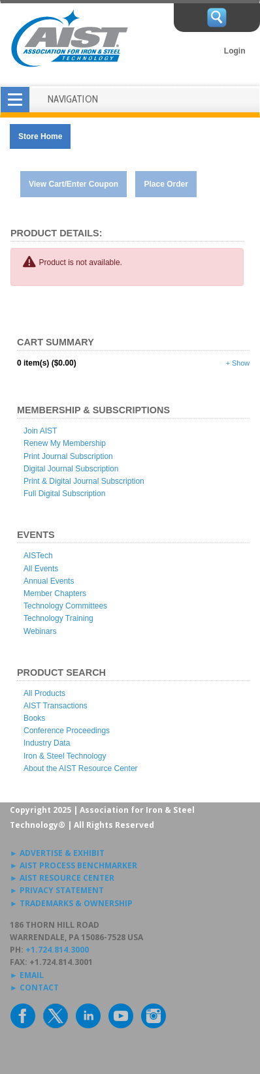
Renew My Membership (65, 443)
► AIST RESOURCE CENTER (62, 877)
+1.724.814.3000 (57, 949)
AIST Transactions (56, 705)
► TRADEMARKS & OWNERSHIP (71, 903)
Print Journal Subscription (68, 456)
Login (235, 50)
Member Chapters (55, 593)
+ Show (238, 363)
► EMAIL (27, 975)
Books (34, 718)
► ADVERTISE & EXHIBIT (57, 853)
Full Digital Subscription (64, 493)
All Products (44, 693)
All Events (41, 568)
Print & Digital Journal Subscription (84, 481)
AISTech (38, 555)
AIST (69, 38)
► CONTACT (34, 987)
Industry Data (47, 743)
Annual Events (49, 581)
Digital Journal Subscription (71, 468)
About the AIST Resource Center (81, 768)
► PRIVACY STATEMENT (57, 890)
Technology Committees (65, 605)
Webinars (40, 631)
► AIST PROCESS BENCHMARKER (73, 865)
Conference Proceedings (67, 730)
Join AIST (40, 430)
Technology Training (58, 618)
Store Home (40, 136)
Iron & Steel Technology (65, 756)
